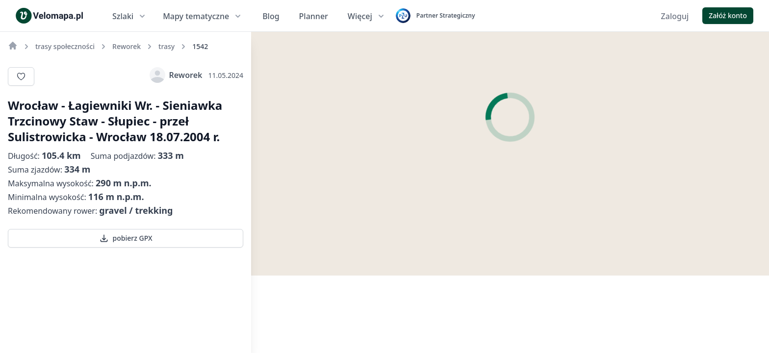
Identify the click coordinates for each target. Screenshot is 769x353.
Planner (313, 16)
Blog (270, 16)
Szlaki (129, 16)
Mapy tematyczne (203, 16)
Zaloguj (675, 16)
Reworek (176, 75)
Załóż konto (728, 15)
